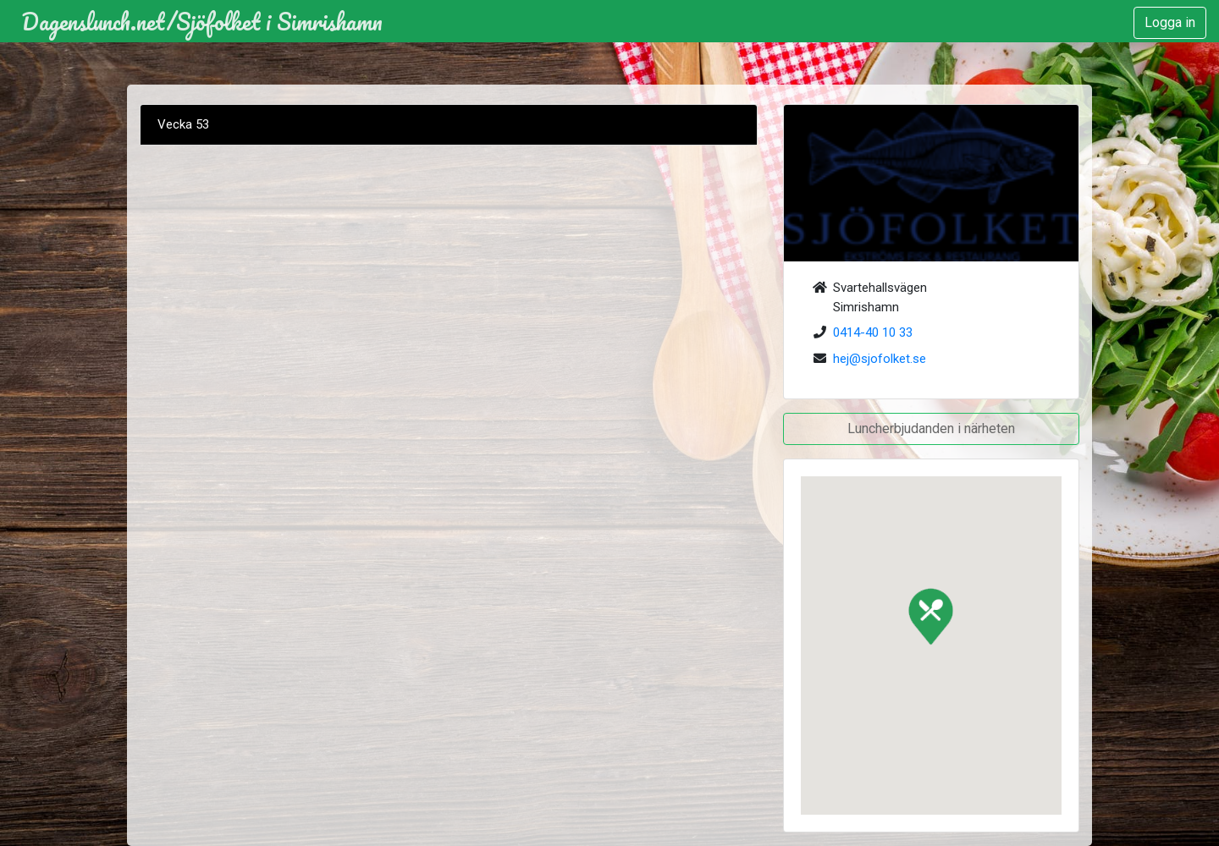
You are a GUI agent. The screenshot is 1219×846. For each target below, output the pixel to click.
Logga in (1170, 22)
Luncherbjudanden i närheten (931, 428)
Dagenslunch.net (93, 21)
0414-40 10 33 (873, 332)
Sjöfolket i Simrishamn (279, 21)
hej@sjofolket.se (879, 358)
